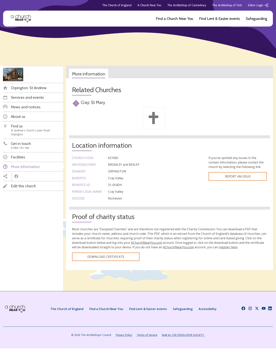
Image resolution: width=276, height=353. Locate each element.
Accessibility (208, 309)
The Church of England (116, 5)
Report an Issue (238, 176)
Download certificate (105, 257)
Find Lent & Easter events (219, 18)
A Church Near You (149, 5)
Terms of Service (147, 335)
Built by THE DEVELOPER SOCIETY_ (183, 335)
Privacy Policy (124, 335)
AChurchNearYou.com (146, 243)
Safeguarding (256, 18)
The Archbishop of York (227, 5)
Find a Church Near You (174, 18)
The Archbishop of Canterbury (186, 5)
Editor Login (258, 5)
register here (228, 247)
